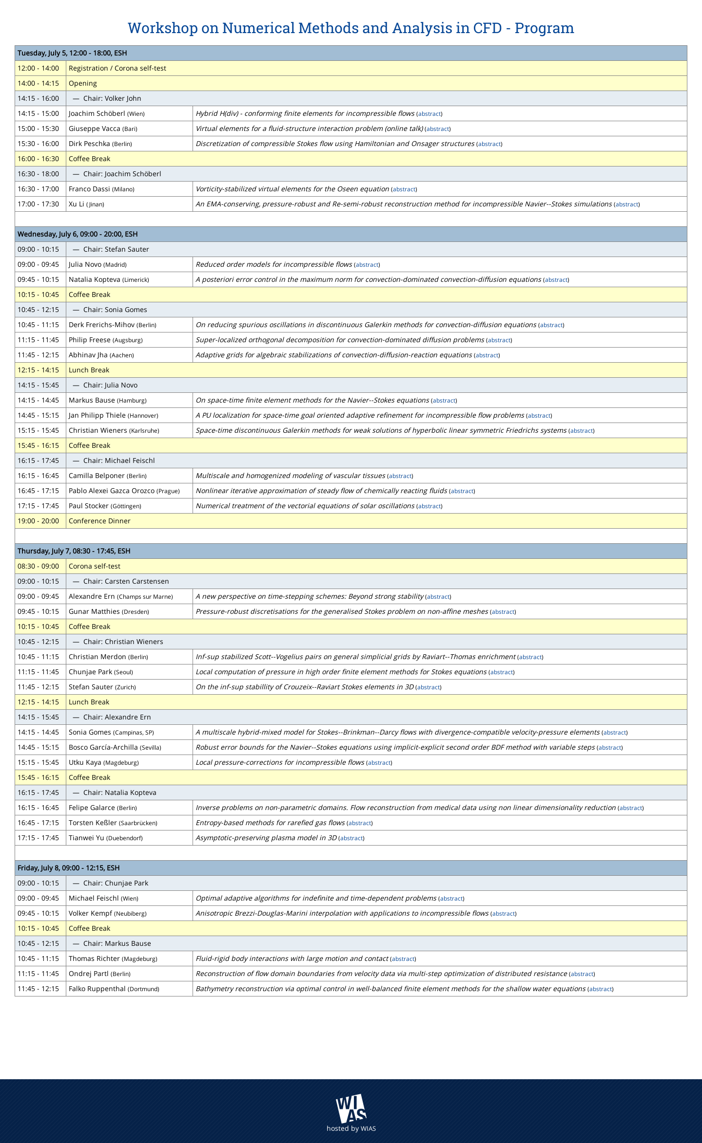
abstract (429, 113)
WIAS (368, 1128)
